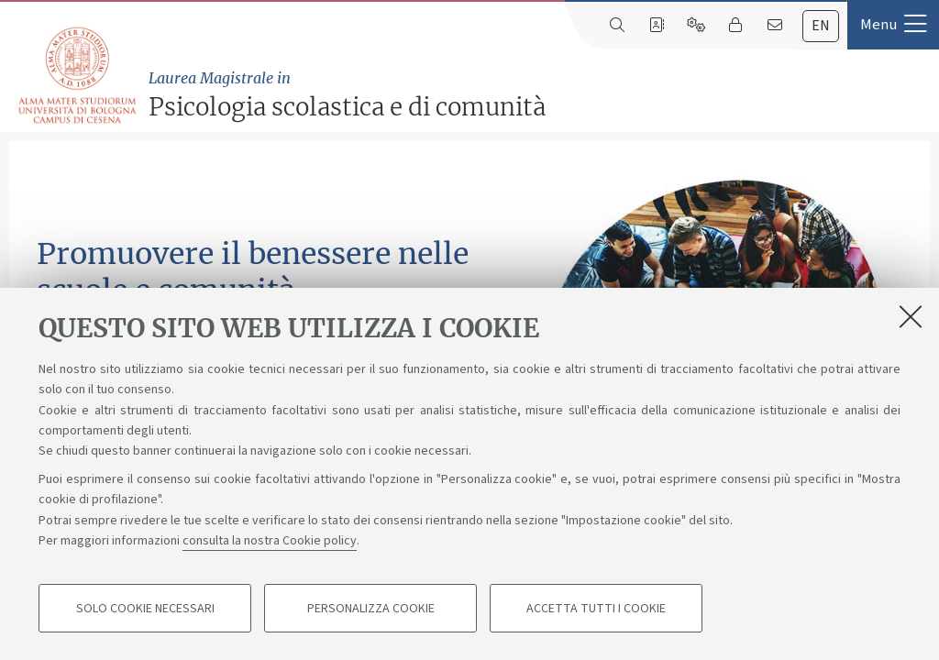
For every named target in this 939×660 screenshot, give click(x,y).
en (821, 26)
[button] (893, 25)
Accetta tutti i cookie (596, 610)
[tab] (820, 26)
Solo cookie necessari (145, 610)
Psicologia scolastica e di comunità (539, 94)
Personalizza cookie (371, 610)
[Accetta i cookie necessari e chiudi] (910, 318)
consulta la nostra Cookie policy (269, 543)
